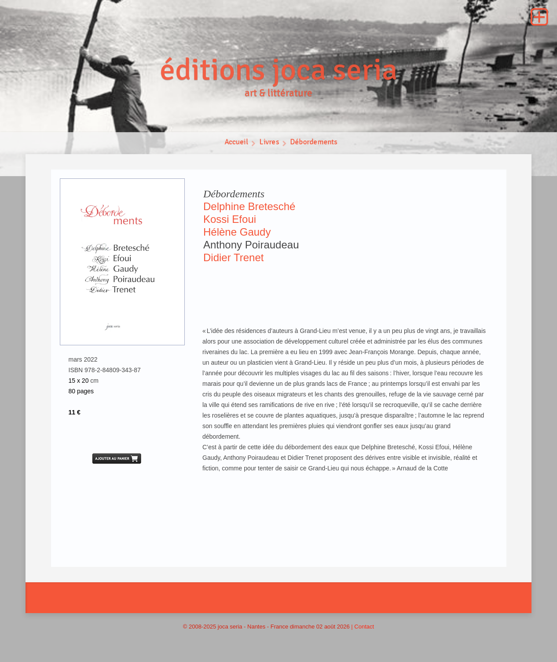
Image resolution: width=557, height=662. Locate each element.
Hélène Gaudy (237, 232)
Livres (268, 142)
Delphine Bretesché (249, 206)
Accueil (236, 142)
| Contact (362, 626)
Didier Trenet (233, 257)
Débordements (314, 142)
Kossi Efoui (229, 219)
